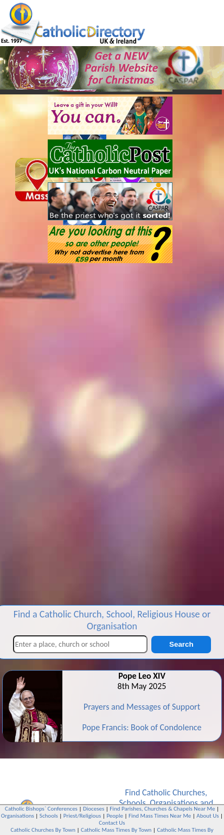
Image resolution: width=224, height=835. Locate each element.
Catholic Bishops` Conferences (41, 808)
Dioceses (93, 808)
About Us (207, 815)
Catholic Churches (173, 792)
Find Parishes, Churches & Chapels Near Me (162, 808)
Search (181, 644)
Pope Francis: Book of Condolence (141, 727)
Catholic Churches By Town (43, 829)
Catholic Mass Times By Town (116, 829)
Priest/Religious (82, 815)
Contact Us (112, 822)
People (114, 815)
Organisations (174, 803)
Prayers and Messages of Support (142, 707)
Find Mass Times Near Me (160, 815)
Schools (132, 803)
